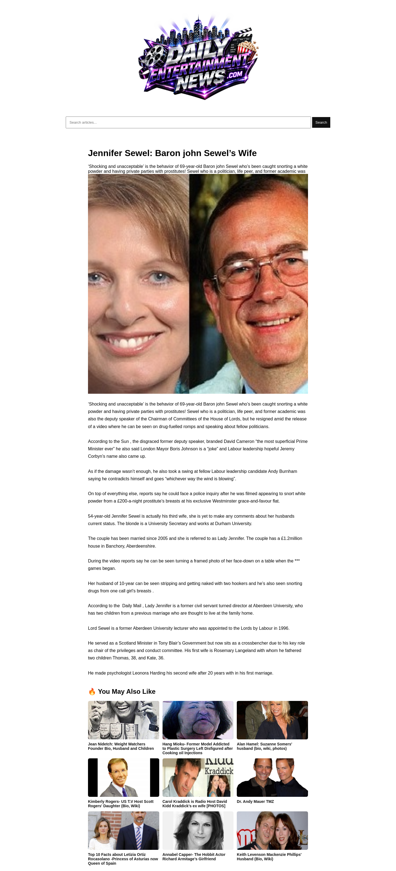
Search (321, 122)
